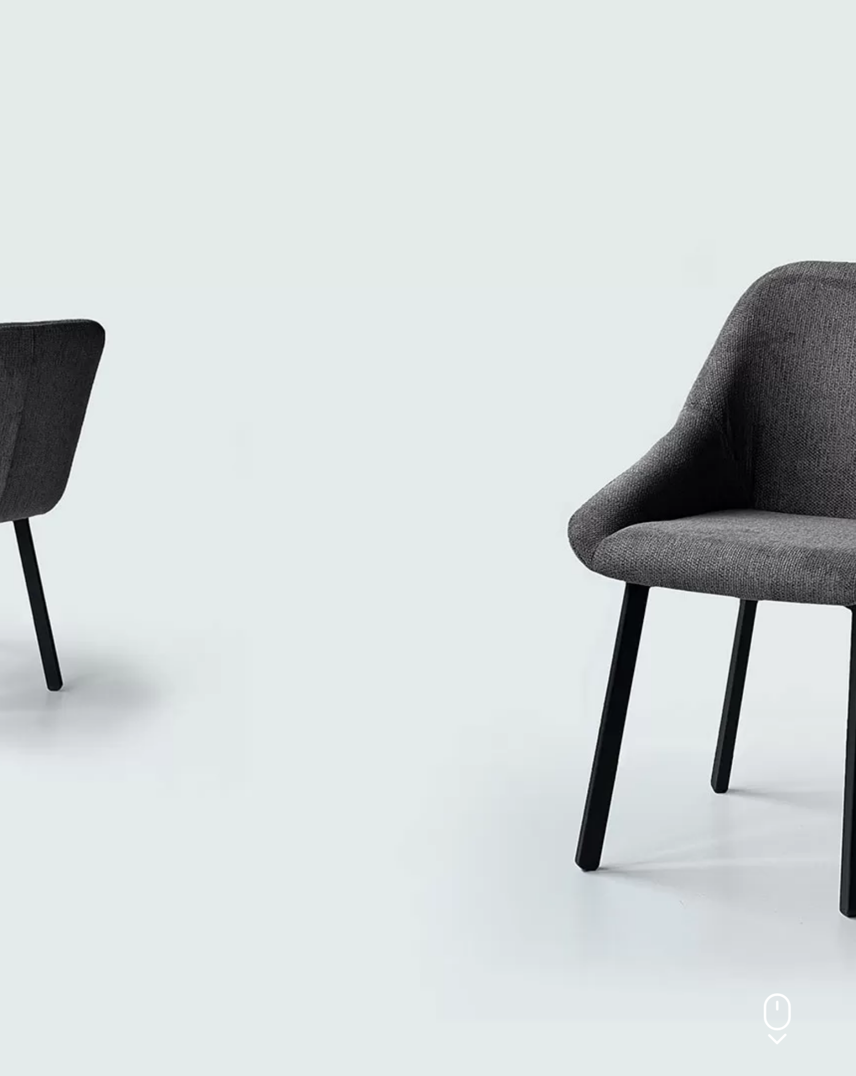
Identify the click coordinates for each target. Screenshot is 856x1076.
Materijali (528, 27)
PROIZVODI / (322, 27)
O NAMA (244, 27)
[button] (677, 28)
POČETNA (184, 27)
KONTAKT (594, 27)
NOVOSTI (463, 27)
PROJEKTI (402, 27)
